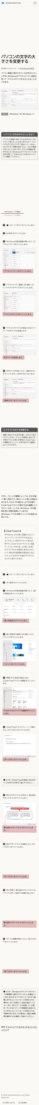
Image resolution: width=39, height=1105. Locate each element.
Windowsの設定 (27, 68)
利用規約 (22, 1102)
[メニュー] (35, 3)
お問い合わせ (9, 1103)
